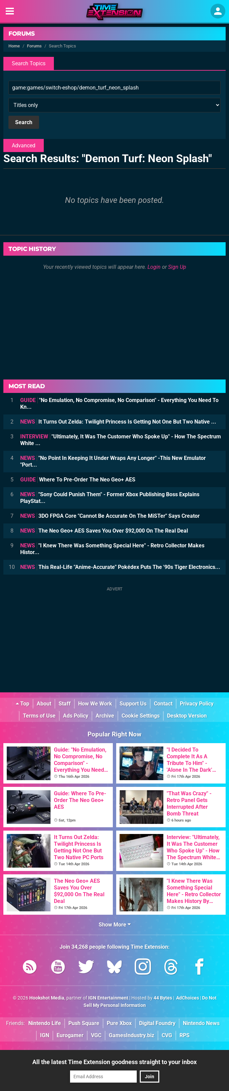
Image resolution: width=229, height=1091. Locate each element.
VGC (96, 1035)
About (44, 703)
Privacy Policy (197, 703)
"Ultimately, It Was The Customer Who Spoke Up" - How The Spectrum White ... (120, 439)
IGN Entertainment (108, 998)
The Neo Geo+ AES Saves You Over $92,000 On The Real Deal (104, 531)
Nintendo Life (44, 1023)
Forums (21, 33)
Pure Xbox (119, 1023)
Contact (163, 703)
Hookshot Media (46, 998)
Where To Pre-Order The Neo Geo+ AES (77, 479)
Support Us (133, 703)
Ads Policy (75, 716)
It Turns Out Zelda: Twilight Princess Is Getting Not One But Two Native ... (118, 422)
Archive (105, 716)
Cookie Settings (141, 716)
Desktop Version (187, 716)
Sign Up (177, 267)
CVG (167, 1035)
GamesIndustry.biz (131, 1035)
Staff (65, 703)
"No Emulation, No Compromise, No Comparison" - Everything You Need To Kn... (119, 403)
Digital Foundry (157, 1023)
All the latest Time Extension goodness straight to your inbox (114, 1061)
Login (154, 267)
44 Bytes (163, 998)
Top (22, 703)
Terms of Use (39, 716)
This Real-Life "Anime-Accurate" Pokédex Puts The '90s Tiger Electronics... (120, 567)
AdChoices (187, 998)
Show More (115, 924)
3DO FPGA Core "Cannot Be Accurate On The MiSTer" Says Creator (110, 516)
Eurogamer (70, 1035)
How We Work (95, 703)
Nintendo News (201, 1023)
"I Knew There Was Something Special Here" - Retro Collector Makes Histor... (112, 548)
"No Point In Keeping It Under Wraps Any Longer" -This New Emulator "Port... (113, 461)
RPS (184, 1035)
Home (14, 45)
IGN (44, 1035)
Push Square (83, 1023)
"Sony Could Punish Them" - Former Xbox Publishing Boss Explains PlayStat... (109, 497)
